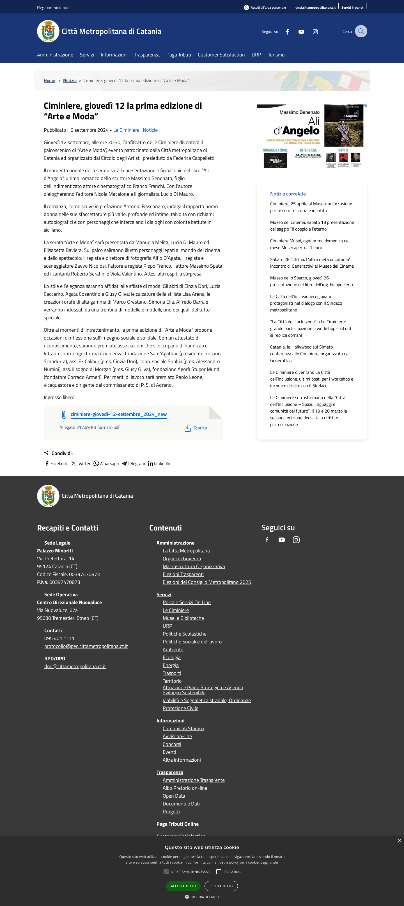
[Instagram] (310, 31)
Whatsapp (106, 463)
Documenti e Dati (181, 803)
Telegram (133, 463)
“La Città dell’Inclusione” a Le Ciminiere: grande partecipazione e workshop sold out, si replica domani (311, 328)
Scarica (195, 427)
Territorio (172, 681)
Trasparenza (170, 772)
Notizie (70, 80)
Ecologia (172, 657)
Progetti (171, 811)
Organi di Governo (182, 558)
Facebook (56, 463)
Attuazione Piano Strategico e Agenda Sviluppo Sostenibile (203, 690)
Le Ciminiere (126, 130)
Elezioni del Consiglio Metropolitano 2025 (207, 582)
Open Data (174, 795)
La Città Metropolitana (186, 550)
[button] (190, 871)
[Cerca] (360, 31)
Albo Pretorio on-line (185, 788)
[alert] (202, 871)
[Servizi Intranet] (352, 7)
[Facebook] (282, 31)
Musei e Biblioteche (183, 618)
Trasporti (172, 673)
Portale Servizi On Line (187, 602)
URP (167, 626)
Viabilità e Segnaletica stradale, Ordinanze (207, 700)
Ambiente (173, 649)
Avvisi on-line (177, 736)
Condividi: (58, 453)
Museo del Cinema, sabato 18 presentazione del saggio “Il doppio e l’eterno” (312, 225)
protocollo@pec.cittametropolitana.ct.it (86, 646)
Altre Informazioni (182, 759)
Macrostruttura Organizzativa (194, 566)
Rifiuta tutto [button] (221, 886)
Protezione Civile (180, 708)
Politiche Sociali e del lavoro (192, 641)
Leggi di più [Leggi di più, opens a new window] (269, 862)
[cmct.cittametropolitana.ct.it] (315, 7)
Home (49, 80)
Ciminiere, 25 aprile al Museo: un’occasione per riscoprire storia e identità (311, 207)
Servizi (164, 594)
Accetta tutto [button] (183, 886)
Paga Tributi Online (178, 824)
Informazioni (171, 720)
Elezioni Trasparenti (183, 574)
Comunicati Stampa (183, 728)
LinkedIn (158, 463)
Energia (171, 665)
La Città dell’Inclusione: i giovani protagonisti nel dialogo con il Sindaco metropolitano (306, 303)
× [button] (399, 841)
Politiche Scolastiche (184, 633)
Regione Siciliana (53, 7)
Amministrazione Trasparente (194, 780)
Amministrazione (175, 543)
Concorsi (172, 744)
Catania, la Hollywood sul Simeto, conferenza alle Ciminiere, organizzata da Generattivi (309, 353)
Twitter (80, 463)
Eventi (169, 752)
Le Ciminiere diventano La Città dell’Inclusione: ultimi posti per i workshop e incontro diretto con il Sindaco (311, 379)
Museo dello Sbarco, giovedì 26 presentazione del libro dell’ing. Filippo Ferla (311, 281)
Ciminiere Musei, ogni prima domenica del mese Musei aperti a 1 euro (310, 244)
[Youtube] (296, 31)
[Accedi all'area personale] (265, 7)
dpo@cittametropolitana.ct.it (75, 666)
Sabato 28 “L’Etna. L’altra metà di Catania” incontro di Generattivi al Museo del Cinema (312, 262)
